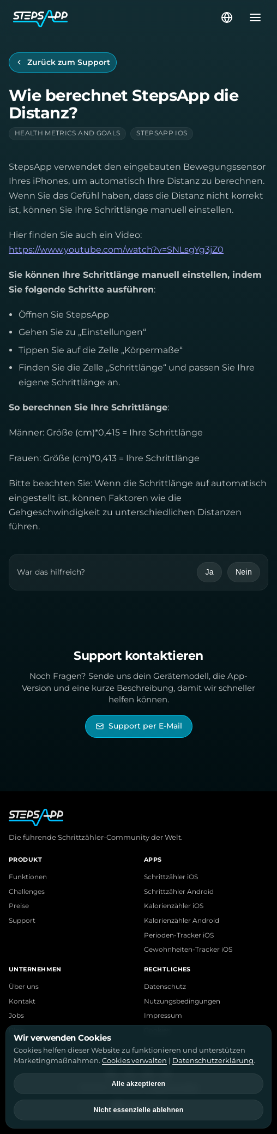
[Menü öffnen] (252, 17)
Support (22, 920)
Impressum (163, 1015)
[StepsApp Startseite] (116, 17)
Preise (19, 906)
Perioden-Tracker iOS (179, 935)
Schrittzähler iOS (171, 877)
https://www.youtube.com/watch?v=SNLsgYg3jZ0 (116, 249)
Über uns (24, 986)
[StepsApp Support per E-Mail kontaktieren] (138, 726)
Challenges (27, 892)
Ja (209, 572)
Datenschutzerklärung (213, 1060)
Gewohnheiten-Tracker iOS (188, 949)
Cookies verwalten (134, 1060)
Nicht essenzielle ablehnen (138, 1110)
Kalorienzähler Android (181, 920)
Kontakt (22, 1001)
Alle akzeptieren (139, 1084)
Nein (244, 572)
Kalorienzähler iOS (173, 906)
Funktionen (28, 877)
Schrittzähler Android (179, 892)
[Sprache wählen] (226, 17)
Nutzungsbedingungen (182, 1001)
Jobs (16, 1015)
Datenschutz (165, 986)
